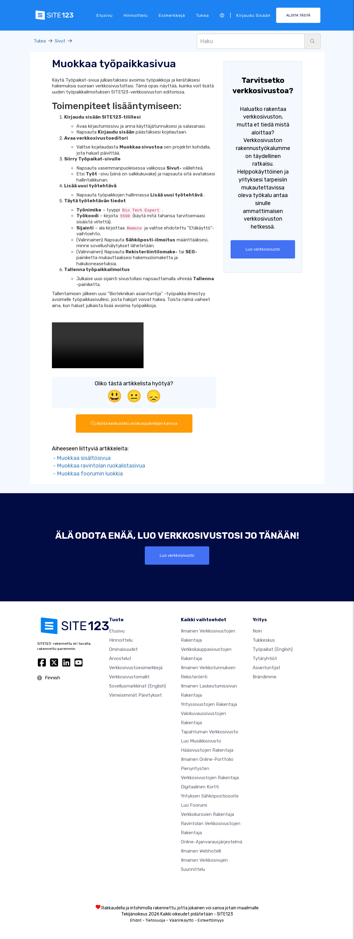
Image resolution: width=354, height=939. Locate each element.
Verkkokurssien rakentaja (207, 814)
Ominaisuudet (123, 649)
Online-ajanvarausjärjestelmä (211, 842)
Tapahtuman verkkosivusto (209, 732)
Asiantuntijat (266, 668)
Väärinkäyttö (181, 920)
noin (257, 631)
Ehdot (135, 920)
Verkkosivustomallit (129, 677)
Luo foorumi (194, 805)
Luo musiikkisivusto (201, 741)
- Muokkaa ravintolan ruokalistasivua (98, 466)
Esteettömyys (211, 920)
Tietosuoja (155, 920)
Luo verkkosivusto (263, 249)
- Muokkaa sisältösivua (81, 458)
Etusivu (105, 15)
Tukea (202, 15)
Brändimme (264, 677)
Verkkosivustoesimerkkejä (135, 668)
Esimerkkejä (172, 15)
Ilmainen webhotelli (201, 851)
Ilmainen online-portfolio (207, 759)
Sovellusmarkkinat (137, 686)
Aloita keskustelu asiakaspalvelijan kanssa (133, 423)
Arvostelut (120, 659)
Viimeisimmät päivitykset (135, 695)
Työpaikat (273, 649)
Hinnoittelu (136, 15)
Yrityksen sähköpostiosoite (210, 796)
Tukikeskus (264, 640)
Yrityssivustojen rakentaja (209, 704)
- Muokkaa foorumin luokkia (87, 474)
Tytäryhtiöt (265, 659)
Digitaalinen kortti (200, 787)
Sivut (60, 41)
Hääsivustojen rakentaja (207, 750)
